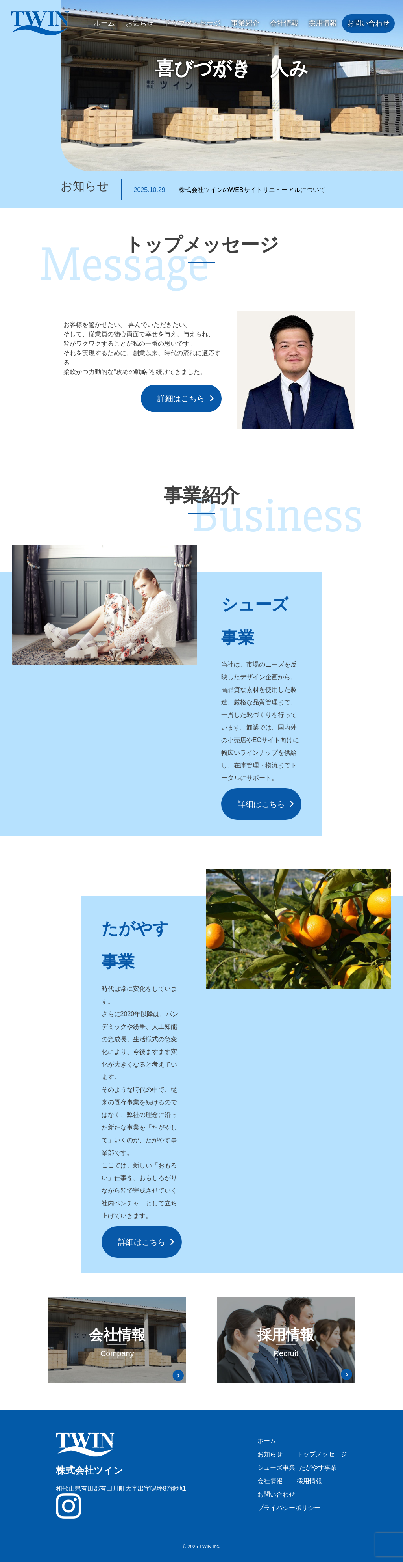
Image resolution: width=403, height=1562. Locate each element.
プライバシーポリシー (288, 1507)
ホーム (104, 23)
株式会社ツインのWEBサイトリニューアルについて (229, 189)
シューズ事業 (276, 1467)
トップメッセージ (192, 23)
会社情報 (284, 23)
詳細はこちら (181, 398)
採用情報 (323, 23)
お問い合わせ (368, 23)
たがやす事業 (318, 1467)
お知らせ (140, 23)
